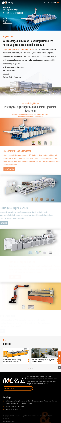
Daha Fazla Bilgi (7, 21)
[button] (30, 368)
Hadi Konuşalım (17, 388)
